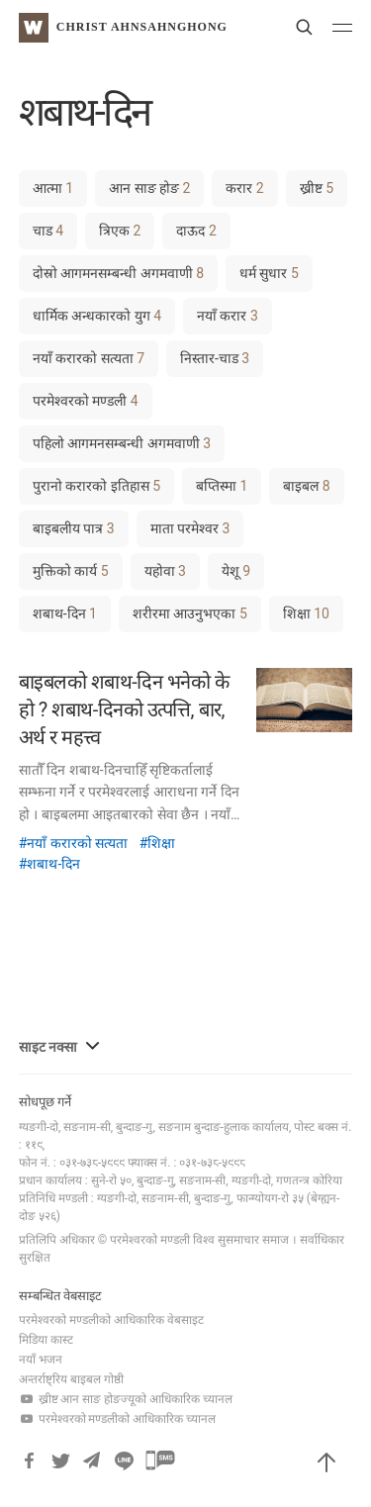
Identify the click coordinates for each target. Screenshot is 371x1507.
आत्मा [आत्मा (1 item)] (53, 188)
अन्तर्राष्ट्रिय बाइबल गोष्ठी (71, 1379)
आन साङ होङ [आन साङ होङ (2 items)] (149, 188)
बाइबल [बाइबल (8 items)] (306, 486)
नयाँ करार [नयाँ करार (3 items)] (227, 316)
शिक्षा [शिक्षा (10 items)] (306, 613)
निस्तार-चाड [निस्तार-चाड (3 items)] (214, 358)
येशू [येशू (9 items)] (236, 571)
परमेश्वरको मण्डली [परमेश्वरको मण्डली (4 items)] (86, 401)
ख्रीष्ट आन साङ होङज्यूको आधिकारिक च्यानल (126, 1399)
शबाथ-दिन (53, 864)
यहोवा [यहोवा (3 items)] (165, 571)
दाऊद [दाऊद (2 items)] (196, 230)
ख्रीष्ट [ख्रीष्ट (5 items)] (316, 188)
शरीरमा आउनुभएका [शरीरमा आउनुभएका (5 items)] (190, 613)
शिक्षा (161, 843)
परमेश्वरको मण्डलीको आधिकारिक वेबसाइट (111, 1320)
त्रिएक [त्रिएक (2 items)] (119, 230)
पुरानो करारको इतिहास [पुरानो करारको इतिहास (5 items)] (96, 486)
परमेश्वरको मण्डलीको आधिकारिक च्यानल (118, 1419)
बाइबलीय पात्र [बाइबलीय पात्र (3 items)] (74, 528)
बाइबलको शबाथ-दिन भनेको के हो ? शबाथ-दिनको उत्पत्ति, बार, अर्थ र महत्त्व (124, 709)
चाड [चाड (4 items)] (48, 230)
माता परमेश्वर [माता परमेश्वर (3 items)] (190, 528)
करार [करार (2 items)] (244, 188)
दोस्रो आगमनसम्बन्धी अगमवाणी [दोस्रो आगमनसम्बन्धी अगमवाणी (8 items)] (118, 273)
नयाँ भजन (40, 1359)
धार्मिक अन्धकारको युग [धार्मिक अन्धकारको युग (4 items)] (97, 316)
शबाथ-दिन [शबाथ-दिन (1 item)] (65, 613)
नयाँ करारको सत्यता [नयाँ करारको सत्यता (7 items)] (88, 358)
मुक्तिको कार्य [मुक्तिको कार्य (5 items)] (71, 571)
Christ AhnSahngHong (142, 27)
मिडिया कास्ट (46, 1340)
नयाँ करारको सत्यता (77, 843)
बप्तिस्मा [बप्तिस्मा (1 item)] (221, 486)
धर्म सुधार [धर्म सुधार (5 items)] (269, 273)
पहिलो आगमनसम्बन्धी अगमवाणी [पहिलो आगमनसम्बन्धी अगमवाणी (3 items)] (122, 443)
